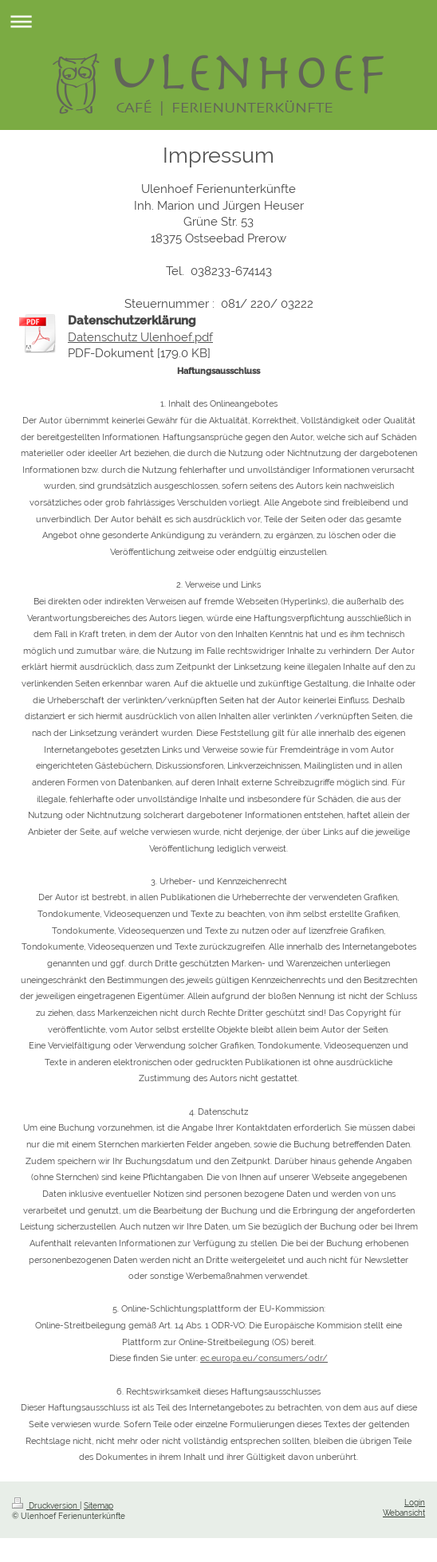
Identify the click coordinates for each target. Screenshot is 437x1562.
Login (414, 1502)
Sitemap (98, 1505)
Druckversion (46, 1505)
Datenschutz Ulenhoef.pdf (140, 337)
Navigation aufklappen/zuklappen (218, 21)
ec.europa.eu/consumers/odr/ (264, 1358)
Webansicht (404, 1513)
